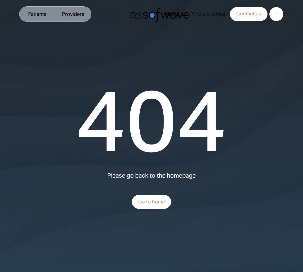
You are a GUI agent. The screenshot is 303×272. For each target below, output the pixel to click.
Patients (37, 14)
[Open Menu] (276, 14)
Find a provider (209, 14)
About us (176, 14)
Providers (73, 14)
